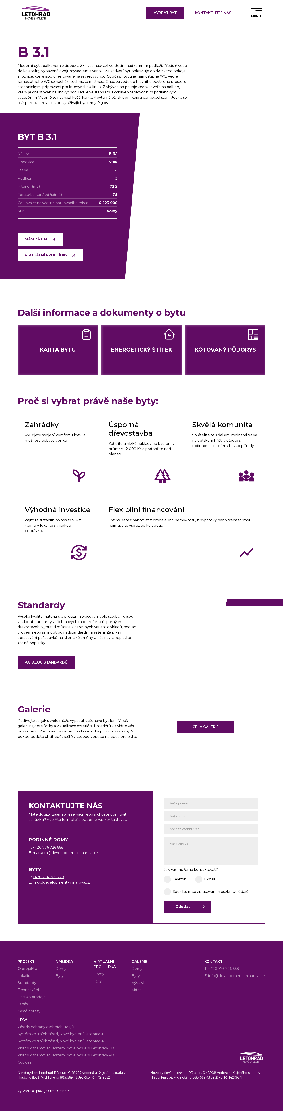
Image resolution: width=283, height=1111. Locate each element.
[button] (256, 13)
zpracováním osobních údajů (223, 892)
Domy (61, 969)
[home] (35, 13)
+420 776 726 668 (48, 847)
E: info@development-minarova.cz (234, 976)
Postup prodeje (32, 997)
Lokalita (24, 976)
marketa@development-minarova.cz (65, 853)
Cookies (24, 1062)
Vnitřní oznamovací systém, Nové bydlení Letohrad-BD (66, 1048)
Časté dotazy (29, 1011)
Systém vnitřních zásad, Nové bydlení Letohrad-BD (62, 1034)
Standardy (27, 983)
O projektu (27, 969)
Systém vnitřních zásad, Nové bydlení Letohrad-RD (62, 1041)
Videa (137, 990)
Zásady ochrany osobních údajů (46, 1027)
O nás (23, 1004)
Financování (28, 990)
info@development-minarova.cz (61, 882)
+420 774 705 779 (48, 877)
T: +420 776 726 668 (221, 969)
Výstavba (140, 983)
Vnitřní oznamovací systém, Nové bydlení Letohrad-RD (66, 1055)
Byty (60, 976)
